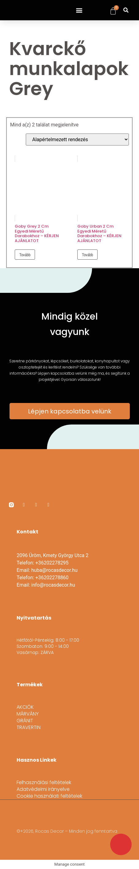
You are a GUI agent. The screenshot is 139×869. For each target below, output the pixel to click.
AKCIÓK (25, 707)
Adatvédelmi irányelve (43, 789)
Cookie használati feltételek (49, 796)
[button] (79, 10)
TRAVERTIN (29, 727)
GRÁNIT (25, 720)
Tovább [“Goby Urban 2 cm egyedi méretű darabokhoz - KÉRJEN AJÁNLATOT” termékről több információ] (87, 254)
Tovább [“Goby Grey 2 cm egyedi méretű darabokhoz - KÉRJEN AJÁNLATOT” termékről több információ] (24, 254)
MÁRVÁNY (28, 714)
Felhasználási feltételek (44, 782)
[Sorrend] (77, 139)
